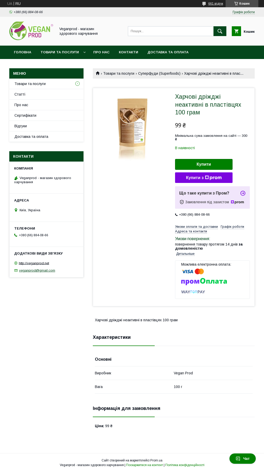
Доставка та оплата (167, 52)
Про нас (101, 52)
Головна (22, 52)
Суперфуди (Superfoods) (159, 73)
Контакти (128, 52)
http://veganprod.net (34, 263)
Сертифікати (25, 115)
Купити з (203, 177)
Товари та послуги (59, 52)
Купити (204, 164)
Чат (243, 458)
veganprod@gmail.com (37, 270)
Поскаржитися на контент (144, 465)
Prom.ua (156, 460)
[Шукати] (219, 31)
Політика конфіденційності (184, 465)
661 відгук (215, 3)
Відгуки (20, 126)
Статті (19, 94)
